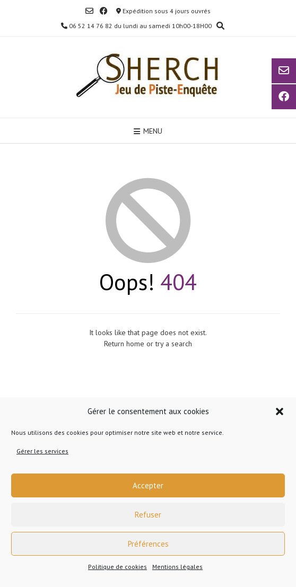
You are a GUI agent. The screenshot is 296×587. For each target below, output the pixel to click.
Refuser (148, 515)
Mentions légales (177, 567)
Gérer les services (42, 451)
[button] (279, 411)
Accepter (148, 485)
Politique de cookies (117, 567)
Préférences (148, 544)
